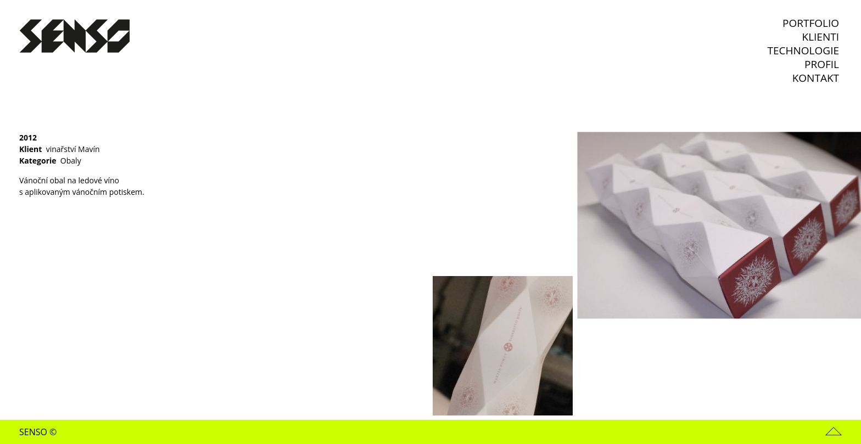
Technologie (803, 51)
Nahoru (833, 431)
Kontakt (815, 78)
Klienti (821, 37)
